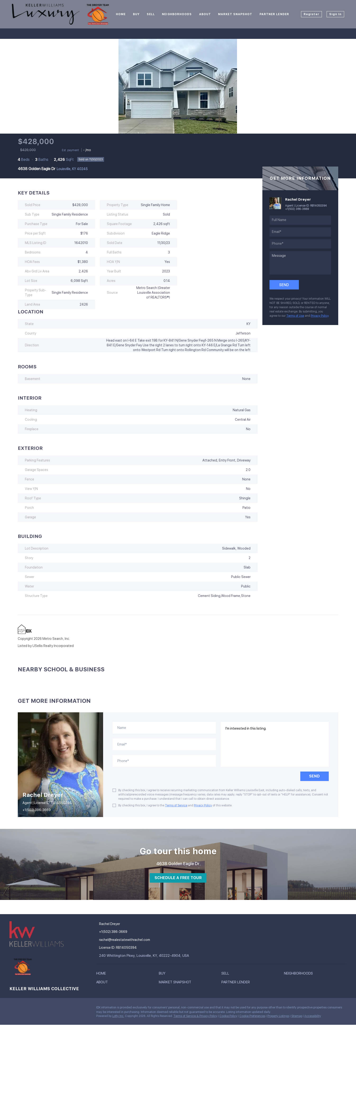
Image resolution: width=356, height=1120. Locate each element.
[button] (102, 974)
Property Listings (278, 1016)
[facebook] (13, 1008)
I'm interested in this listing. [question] (275, 744)
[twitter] (22, 1008)
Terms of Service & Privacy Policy (195, 1016)
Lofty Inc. (118, 1016)
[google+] (41, 1008)
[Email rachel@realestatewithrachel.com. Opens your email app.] (130, 940)
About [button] (205, 14)
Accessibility (312, 1016)
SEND (314, 776)
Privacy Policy (320, 315)
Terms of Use (295, 315)
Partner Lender (274, 14)
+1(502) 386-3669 (297, 209)
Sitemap (296, 1016)
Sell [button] (151, 14)
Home (121, 14)
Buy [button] (136, 14)
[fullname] (300, 220)
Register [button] (311, 14)
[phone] (300, 243)
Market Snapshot (235, 14)
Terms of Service (176, 805)
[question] (300, 263)
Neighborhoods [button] (177, 14)
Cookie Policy (228, 1016)
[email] (300, 232)
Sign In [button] (335, 14)
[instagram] (32, 1008)
